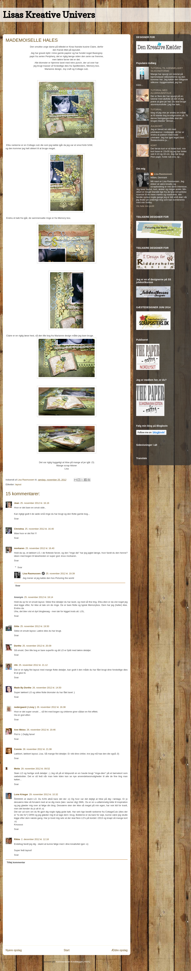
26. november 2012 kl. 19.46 (41, 729)
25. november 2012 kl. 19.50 (34, 626)
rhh (16, 665)
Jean (16, 503)
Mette (17, 768)
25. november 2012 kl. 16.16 (34, 503)
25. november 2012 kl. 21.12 (33, 665)
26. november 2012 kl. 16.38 (51, 707)
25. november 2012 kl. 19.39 (60, 573)
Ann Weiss (20, 729)
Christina (19, 528)
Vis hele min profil (145, 206)
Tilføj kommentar (16, 862)
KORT (154, 145)
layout (18, 484)
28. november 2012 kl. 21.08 (37, 749)
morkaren (19, 548)
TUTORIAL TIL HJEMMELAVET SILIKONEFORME (167, 69)
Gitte (16, 626)
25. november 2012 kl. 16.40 (39, 528)
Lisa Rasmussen (32, 573)
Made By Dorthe (22, 687)
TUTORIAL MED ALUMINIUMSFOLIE (161, 91)
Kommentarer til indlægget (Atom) (73, 961)
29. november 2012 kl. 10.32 (43, 794)
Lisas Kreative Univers (49, 14)
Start (67, 950)
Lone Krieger (21, 794)
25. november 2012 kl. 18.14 (38, 597)
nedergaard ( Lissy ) (25, 707)
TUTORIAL (156, 109)
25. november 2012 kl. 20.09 (36, 645)
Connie (18, 749)
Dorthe (17, 645)
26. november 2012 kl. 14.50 (46, 687)
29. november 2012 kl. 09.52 (35, 768)
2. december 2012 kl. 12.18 (35, 839)
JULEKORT (156, 126)
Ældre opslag (119, 950)
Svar (16, 518)
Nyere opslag (14, 950)
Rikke (17, 839)
